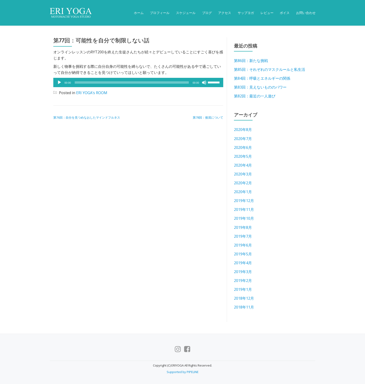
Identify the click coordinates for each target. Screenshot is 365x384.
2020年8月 (243, 129)
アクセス (224, 13)
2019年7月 (243, 235)
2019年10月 (244, 218)
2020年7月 (243, 138)
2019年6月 (243, 244)
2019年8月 (243, 227)
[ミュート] (204, 82)
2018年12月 (244, 297)
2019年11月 (244, 209)
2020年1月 (243, 191)
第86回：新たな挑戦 (251, 60)
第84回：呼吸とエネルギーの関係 (262, 78)
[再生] (59, 82)
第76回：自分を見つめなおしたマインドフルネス (86, 117)
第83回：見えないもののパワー (260, 87)
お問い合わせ (306, 13)
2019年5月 (243, 253)
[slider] (132, 82)
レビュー (267, 13)
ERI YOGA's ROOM (92, 92)
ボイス (285, 13)
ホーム (139, 13)
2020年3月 (243, 173)
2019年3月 (243, 271)
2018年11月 (244, 306)
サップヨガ (246, 13)
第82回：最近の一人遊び (254, 96)
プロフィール (159, 13)
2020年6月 (243, 147)
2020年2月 (243, 182)
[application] (138, 82)
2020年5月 (243, 156)
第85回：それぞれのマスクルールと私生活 (269, 69)
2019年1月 (243, 288)
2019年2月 (243, 280)
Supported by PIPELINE (183, 371)
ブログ (207, 13)
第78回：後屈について (208, 117)
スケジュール (186, 13)
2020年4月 (243, 165)
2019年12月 (244, 200)
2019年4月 (243, 262)
